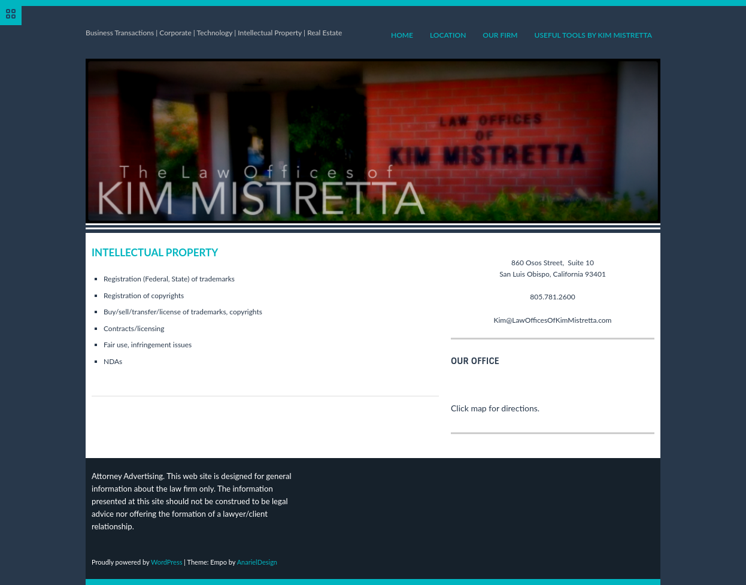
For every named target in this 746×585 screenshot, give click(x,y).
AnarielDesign (257, 562)
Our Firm (500, 35)
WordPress (167, 562)
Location (448, 35)
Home (402, 35)
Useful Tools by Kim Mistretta (593, 35)
